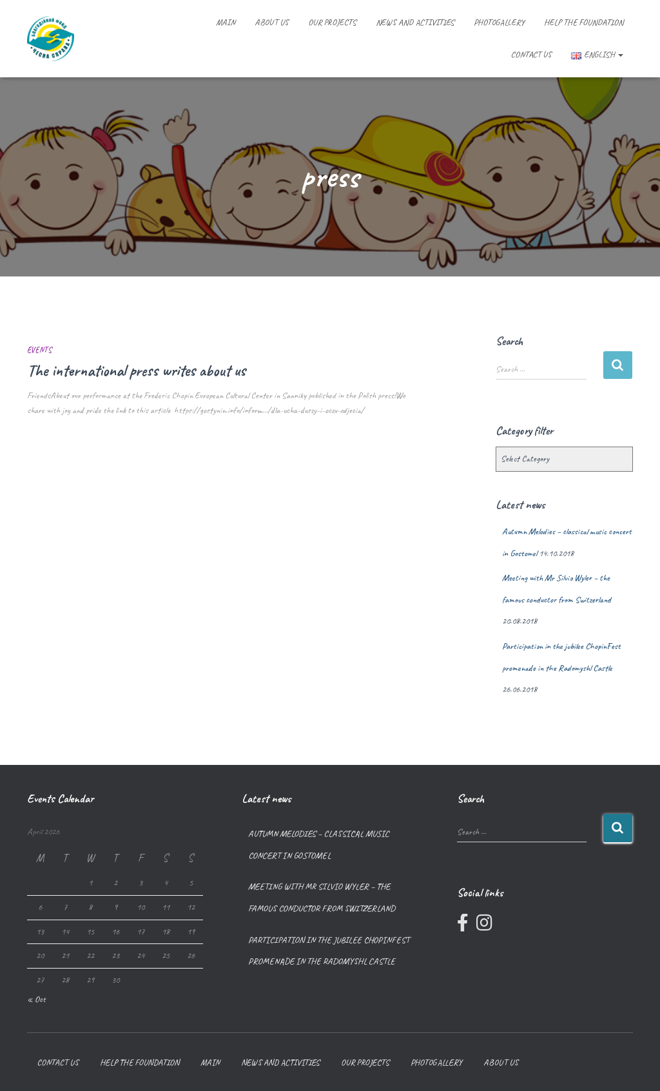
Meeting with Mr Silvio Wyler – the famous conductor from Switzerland (321, 897)
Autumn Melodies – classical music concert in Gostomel (318, 844)
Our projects (332, 22)
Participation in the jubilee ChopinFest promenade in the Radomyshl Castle (328, 950)
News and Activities (415, 22)
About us (272, 22)
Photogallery (499, 22)
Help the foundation (583, 22)
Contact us (531, 54)
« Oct (36, 999)
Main (225, 22)
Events (39, 350)
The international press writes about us (136, 370)
